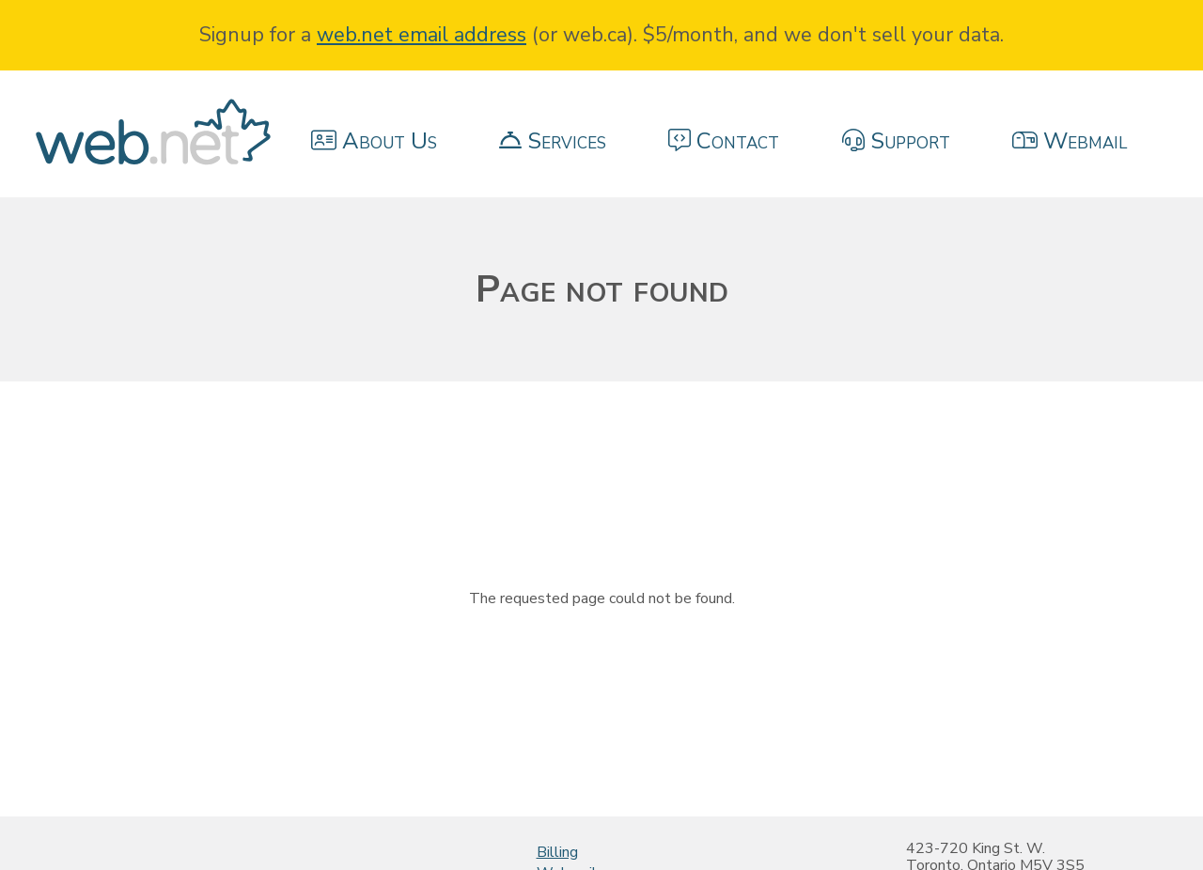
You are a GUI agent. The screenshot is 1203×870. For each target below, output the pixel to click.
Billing (557, 852)
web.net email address (421, 35)
